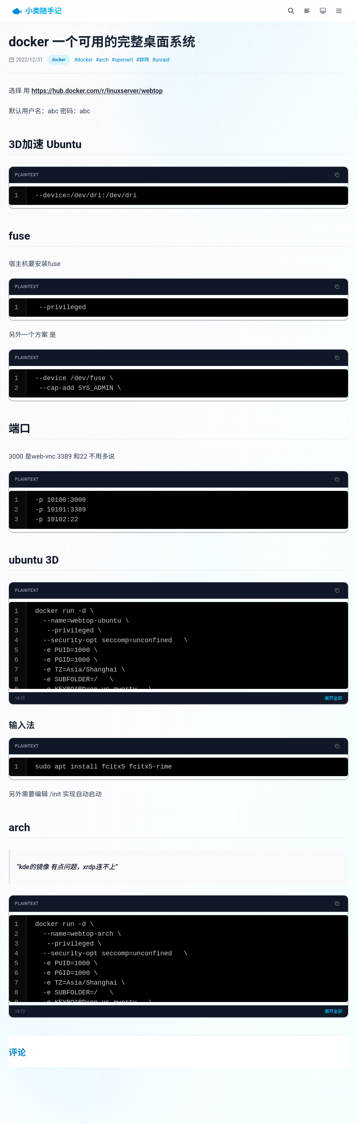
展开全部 (333, 698)
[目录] (307, 10)
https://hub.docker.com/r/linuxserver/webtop (97, 90)
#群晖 (143, 60)
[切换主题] (322, 10)
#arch (102, 60)
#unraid (160, 60)
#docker (83, 60)
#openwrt (122, 60)
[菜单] (338, 10)
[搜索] (291, 10)
